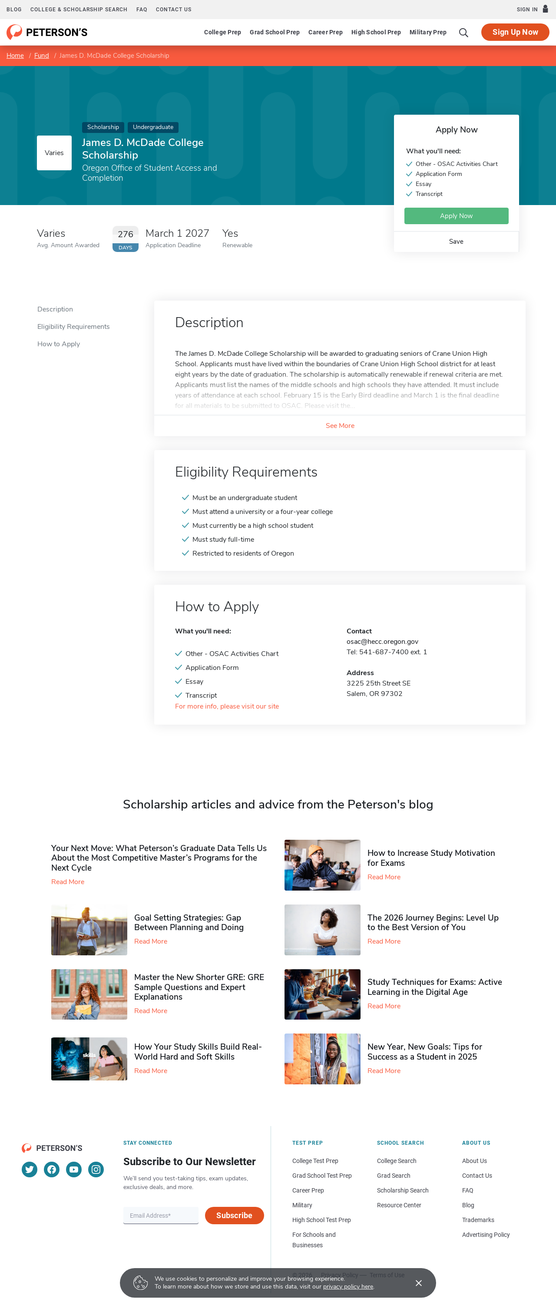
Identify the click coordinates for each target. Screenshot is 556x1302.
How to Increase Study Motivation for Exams (431, 858)
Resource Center (399, 1205)
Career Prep (325, 32)
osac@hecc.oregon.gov (382, 641)
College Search (397, 1160)
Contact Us (477, 1175)
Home (15, 55)
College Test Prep (315, 1160)
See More (340, 426)
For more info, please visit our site (227, 706)
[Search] (464, 32)
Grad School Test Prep (322, 1175)
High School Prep (376, 32)
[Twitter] (29, 1169)
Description (55, 309)
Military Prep (428, 32)
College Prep (222, 32)
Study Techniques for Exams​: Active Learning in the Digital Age (434, 987)
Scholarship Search (403, 1190)
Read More (67, 882)
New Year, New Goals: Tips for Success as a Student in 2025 (424, 1052)
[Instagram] (96, 1169)
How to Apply (58, 344)
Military (302, 1205)
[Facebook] (52, 1169)
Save (456, 241)
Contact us (174, 10)
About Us (474, 1160)
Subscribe (234, 1215)
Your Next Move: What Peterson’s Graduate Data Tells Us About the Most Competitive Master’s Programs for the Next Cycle (159, 858)
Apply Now (456, 216)
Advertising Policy (486, 1234)
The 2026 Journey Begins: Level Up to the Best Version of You (433, 923)
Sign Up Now (515, 31)
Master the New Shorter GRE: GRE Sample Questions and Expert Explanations (199, 987)
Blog (14, 10)
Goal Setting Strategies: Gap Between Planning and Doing (189, 923)
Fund (41, 55)
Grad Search (393, 1175)
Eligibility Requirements (73, 326)
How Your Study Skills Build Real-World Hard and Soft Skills (198, 1052)
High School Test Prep (321, 1219)
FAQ (141, 10)
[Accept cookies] (413, 1282)
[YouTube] (74, 1169)
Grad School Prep (275, 32)
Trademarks (478, 1219)
